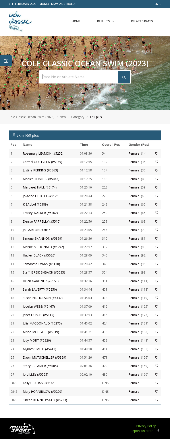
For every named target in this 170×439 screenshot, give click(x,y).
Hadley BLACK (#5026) (39, 255)
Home (76, 21)
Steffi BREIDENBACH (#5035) (44, 272)
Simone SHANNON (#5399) (42, 238)
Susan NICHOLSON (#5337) (43, 298)
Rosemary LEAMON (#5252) (43, 153)
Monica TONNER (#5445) (41, 179)
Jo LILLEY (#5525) (35, 374)
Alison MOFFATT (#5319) (41, 332)
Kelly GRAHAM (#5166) (39, 383)
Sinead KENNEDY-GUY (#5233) (45, 400)
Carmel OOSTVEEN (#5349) (42, 162)
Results (103, 21)
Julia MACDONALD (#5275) (42, 323)
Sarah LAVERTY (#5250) (40, 289)
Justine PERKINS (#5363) (40, 170)
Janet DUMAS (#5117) (38, 315)
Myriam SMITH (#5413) (39, 349)
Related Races (142, 21)
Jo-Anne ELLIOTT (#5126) (41, 196)
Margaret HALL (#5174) (40, 187)
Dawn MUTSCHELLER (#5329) (44, 357)
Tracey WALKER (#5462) (40, 213)
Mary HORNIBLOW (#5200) (42, 391)
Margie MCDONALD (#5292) (43, 247)
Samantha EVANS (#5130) (41, 264)
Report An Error (141, 431)
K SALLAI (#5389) (35, 204)
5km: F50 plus (28, 135)
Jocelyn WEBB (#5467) (39, 306)
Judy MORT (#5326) (37, 340)
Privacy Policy (146, 426)
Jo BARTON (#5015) (37, 230)
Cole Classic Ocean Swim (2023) (31, 117)
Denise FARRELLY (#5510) (41, 221)
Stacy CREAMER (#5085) (40, 366)
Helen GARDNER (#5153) (41, 281)
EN (158, 4)
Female (134, 153)
